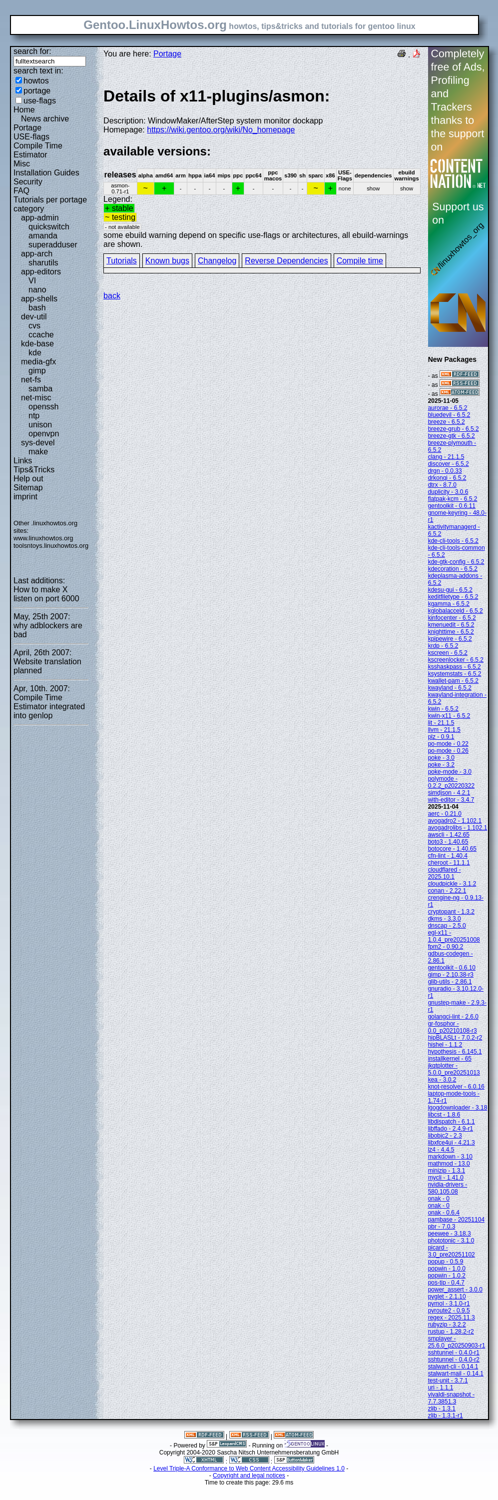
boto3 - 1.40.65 (448, 841)
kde (34, 352)
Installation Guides (46, 172)
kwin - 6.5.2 (443, 708)
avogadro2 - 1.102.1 (455, 820)
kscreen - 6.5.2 (448, 652)
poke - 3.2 (441, 764)
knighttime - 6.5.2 (451, 631)
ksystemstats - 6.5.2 (455, 673)
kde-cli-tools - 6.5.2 (453, 540)
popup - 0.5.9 (446, 1261)
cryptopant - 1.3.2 (451, 911)
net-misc (36, 397)
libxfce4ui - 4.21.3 (451, 1142)
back (111, 295)
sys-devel (38, 442)
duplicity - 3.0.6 (448, 491)
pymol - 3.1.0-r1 (449, 1303)
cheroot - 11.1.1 (449, 862)
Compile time (360, 260)
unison (40, 424)
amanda (42, 235)
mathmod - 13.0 (449, 1163)
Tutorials (121, 260)
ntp (33, 415)
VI (32, 280)
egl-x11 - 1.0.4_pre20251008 (454, 936)
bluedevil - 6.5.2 (449, 414)
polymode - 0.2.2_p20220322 (451, 782)
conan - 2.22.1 (447, 890)
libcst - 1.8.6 (444, 1114)
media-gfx (38, 361)
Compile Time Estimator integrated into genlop (49, 706)
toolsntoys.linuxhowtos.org (50, 545)
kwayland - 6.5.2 (450, 687)
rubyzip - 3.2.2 (447, 1324)
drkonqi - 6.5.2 (447, 477)
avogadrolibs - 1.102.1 (458, 827)
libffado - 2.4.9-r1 (451, 1128)
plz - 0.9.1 (441, 736)
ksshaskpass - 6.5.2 (454, 666)
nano (37, 289)
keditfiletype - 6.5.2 (453, 596)
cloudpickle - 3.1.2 (452, 883)
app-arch (36, 253)
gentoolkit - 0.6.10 (452, 967)
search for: (32, 51)
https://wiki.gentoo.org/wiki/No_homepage (221, 129)
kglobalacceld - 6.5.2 (455, 610)
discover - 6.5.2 (448, 463)
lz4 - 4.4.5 (441, 1149)
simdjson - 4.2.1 (449, 792)
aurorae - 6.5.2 (448, 407)
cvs (34, 325)
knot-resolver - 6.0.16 (456, 1086)
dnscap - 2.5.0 (447, 925)
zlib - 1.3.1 (442, 1408)
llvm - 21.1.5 (444, 729)
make (38, 451)
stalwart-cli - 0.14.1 (453, 1366)
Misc (21, 163)
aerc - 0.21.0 (445, 813)
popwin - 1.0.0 (447, 1268)
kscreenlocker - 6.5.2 (456, 659)
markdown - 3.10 (450, 1156)
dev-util (34, 316)
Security (27, 181)
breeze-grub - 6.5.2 (453, 428)
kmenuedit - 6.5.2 (451, 624)
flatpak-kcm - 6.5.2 (453, 498)
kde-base (37, 343)
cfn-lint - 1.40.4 (448, 855)
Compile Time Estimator (37, 150)
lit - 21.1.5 (441, 722)
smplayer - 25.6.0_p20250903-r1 (457, 1342)
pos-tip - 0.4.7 (446, 1282)
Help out (28, 478)
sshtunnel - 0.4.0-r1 (454, 1352)
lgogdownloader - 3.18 (458, 1107)
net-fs (31, 379)
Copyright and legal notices (249, 1475)
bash (37, 307)
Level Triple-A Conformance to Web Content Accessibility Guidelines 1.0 (249, 1468)
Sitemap (28, 487)
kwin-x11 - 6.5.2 (449, 715)
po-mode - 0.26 (448, 750)
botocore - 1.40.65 (452, 848)
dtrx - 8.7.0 (442, 484)
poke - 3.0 (441, 757)
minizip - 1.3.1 (447, 1170)
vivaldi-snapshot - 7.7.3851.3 (451, 1398)
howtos (36, 80)
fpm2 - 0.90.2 (446, 946)
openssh (43, 406)
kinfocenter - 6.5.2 (452, 617)
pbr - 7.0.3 (442, 1226)
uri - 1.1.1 (441, 1387)
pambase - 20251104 (456, 1219)
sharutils (43, 262)
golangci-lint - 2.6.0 (453, 1016)
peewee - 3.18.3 (449, 1233)
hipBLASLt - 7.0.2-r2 (455, 1037)
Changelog (217, 260)
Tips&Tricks (33, 469)
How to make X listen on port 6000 (46, 594)
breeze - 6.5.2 (446, 421)
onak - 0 (439, 1198)
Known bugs (167, 260)
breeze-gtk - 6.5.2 (451, 435)
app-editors (41, 271)
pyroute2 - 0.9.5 (449, 1310)
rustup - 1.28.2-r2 (451, 1331)
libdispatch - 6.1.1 (451, 1121)
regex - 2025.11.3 (451, 1317)
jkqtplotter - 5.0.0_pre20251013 (454, 1069)
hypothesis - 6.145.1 (455, 1051)
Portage (27, 127)
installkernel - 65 (450, 1058)
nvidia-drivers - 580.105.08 (448, 1188)
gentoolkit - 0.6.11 (452, 505)
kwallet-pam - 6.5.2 (453, 680)
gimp (37, 370)
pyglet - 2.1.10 (447, 1296)
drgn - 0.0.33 (445, 470)
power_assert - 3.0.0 (455, 1289)
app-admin (40, 217)
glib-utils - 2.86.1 (450, 981)
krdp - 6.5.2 (443, 645)
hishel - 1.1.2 (445, 1044)
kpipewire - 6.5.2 (450, 638)
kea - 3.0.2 (442, 1079)
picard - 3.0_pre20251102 (451, 1251)
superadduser (52, 244)
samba (40, 388)
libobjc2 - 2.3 (445, 1135)
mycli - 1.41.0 (446, 1177)
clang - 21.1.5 (446, 456)
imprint (25, 496)
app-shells (39, 298)
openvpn (43, 433)
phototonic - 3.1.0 (451, 1240)
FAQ (21, 190)
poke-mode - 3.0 (450, 771)
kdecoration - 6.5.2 (453, 568)
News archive (45, 118)
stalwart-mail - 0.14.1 (456, 1373)
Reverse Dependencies (286, 260)
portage (36, 90)
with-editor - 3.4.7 (451, 799)
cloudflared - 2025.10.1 (444, 873)
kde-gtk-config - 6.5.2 (456, 561)
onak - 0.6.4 (444, 1212)
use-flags (39, 100)
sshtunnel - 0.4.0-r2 (454, 1359)
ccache (41, 334)
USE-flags (31, 136)
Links (22, 460)
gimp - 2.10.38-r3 (451, 974)
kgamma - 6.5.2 (449, 603)
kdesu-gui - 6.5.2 (450, 589)
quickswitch (48, 226)
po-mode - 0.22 (448, 743)
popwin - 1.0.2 (447, 1275)
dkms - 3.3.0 (444, 918)
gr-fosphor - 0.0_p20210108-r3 (452, 1027)
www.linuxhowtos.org (43, 538)
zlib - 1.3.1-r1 (445, 1415)
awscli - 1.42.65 (449, 834)
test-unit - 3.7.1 (448, 1380)
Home (24, 109)
